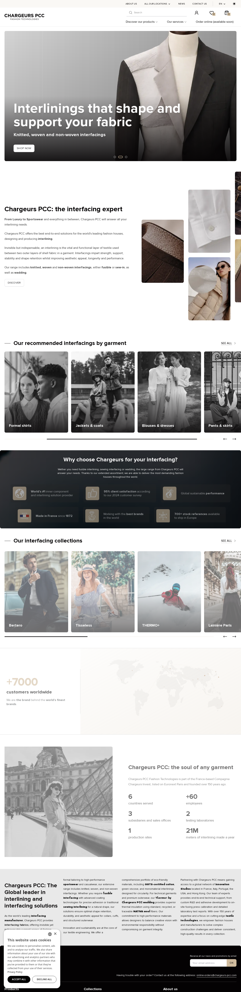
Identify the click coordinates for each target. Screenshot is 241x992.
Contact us (199, 3)
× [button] (55, 933)
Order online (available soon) (214, 22)
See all (228, 343)
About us (131, 3)
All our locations (157, 3)
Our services (177, 22)
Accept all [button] (19, 979)
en (222, 3)
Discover (14, 282)
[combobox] (50, 934)
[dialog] (32, 958)
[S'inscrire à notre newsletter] (231, 963)
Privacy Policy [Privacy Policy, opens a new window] (15, 972)
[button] (225, 439)
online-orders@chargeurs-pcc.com (216, 975)
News (181, 3)
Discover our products (142, 22)
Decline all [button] (44, 979)
